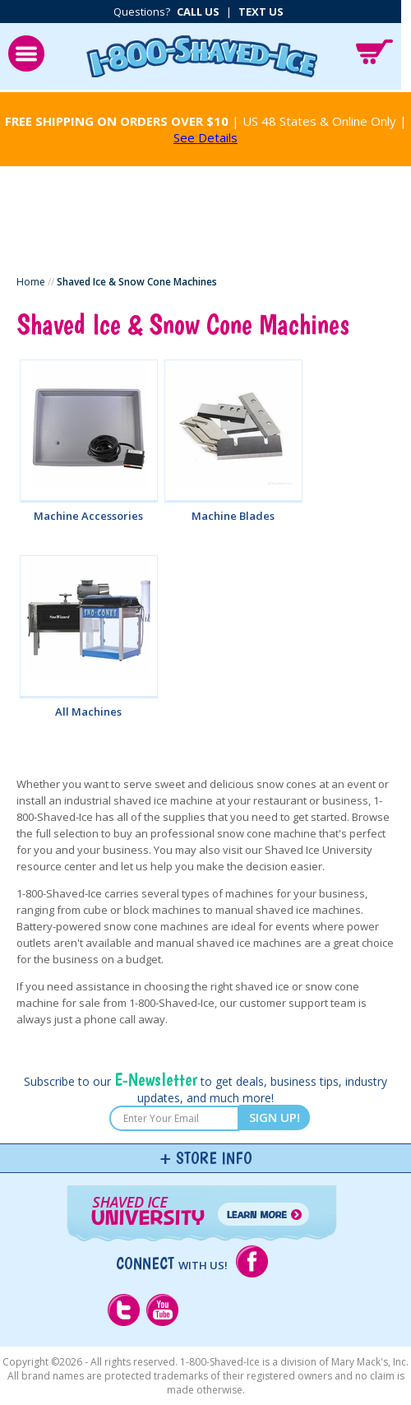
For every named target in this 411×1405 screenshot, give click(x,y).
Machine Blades (233, 515)
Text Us (261, 11)
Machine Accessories (88, 515)
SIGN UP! (274, 1117)
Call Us (198, 11)
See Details (205, 137)
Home (30, 282)
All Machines (88, 711)
